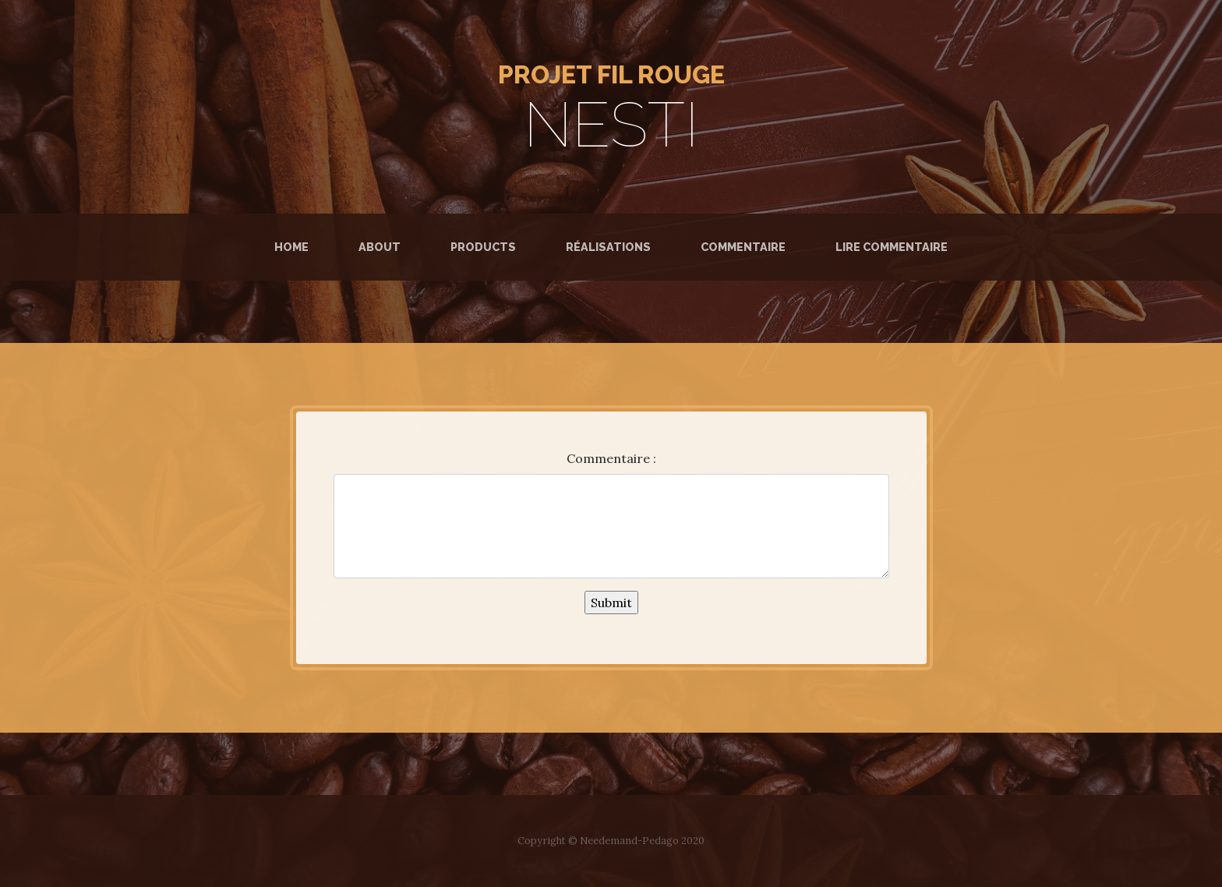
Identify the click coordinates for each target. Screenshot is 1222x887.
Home (294, 245)
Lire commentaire (891, 246)
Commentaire (743, 246)
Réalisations (608, 246)
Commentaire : (611, 458)
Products (483, 246)
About (379, 246)
